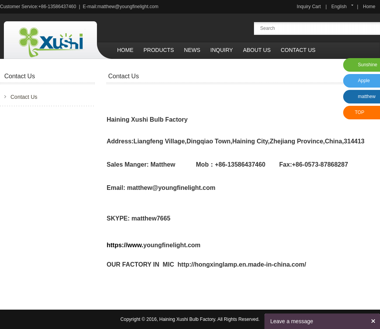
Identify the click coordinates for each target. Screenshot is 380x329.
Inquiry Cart (309, 6)
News (192, 50)
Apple (364, 80)
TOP (359, 112)
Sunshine (367, 64)
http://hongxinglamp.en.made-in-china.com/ (242, 264)
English (339, 6)
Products (158, 50)
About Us (257, 50)
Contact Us (298, 50)
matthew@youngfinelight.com (128, 6)
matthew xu (365, 98)
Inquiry (222, 50)
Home (369, 6)
